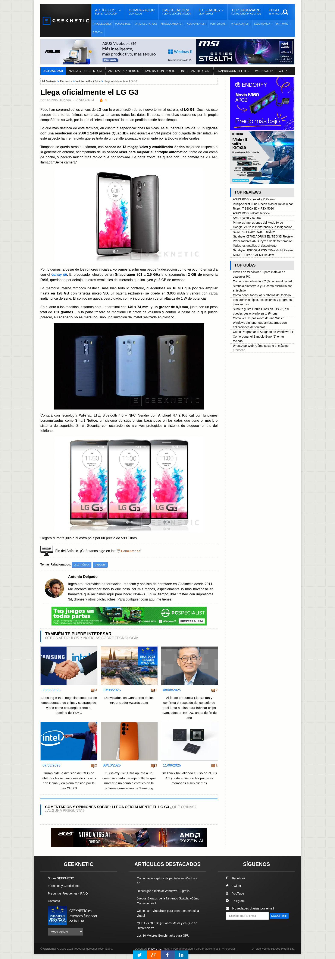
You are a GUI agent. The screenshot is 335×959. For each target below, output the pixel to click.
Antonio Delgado (59, 100)
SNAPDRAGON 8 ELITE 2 (232, 71)
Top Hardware (246, 11)
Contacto (54, 906)
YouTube (235, 898)
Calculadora (176, 11)
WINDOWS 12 (264, 71)
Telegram (236, 906)
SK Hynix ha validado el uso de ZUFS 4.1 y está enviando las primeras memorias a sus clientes (189, 778)
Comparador (142, 11)
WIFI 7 (283, 71)
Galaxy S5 (59, 274)
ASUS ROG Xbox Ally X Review (256, 199)
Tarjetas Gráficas (145, 24)
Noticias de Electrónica (91, 81)
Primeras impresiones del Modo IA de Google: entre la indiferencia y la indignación (260, 228)
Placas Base (123, 24)
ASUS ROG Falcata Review (253, 214)
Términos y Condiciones (65, 891)
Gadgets (102, 564)
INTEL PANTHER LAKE (196, 71)
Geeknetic (52, 81)
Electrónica (67, 81)
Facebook (236, 883)
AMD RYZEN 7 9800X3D (123, 71)
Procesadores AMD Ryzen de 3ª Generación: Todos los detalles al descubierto (257, 257)
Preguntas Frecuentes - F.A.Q (69, 898)
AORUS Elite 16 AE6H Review (255, 276)
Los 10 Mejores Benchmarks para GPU (165, 940)
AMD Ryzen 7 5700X (248, 219)
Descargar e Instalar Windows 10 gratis (165, 896)
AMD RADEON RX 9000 (160, 71)
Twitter (234, 891)
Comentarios (131, 550)
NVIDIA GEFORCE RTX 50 (86, 71)
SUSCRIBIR (236, 928)
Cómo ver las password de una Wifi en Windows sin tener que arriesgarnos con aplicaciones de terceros (262, 356)
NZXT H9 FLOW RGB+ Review (256, 238)
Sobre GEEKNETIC (62, 883)
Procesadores (102, 24)
